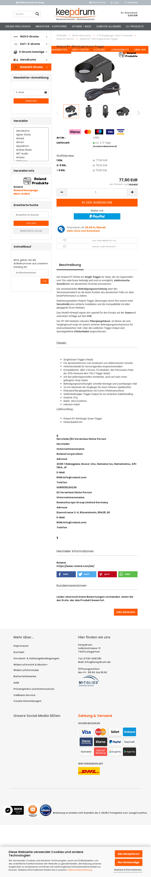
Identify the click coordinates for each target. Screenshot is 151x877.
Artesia (31, 163)
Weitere (13, 26)
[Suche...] (37, 14)
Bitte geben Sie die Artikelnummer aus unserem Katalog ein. (31, 269)
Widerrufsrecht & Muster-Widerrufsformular (30, 673)
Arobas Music (31, 156)
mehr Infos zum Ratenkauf (83, 237)
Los (44, 287)
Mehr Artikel (22, 200)
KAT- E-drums (27, 50)
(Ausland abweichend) (105, 152)
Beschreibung (70, 271)
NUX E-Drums (26, 42)
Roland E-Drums (28, 73)
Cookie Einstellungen (27, 707)
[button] (97, 2)
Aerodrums (25, 65)
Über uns (138, 26)
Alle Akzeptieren (128, 854)
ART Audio (31, 160)
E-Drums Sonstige (29, 58)
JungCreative (137, 819)
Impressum (20, 652)
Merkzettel (131, 2)
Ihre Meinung (125, 618)
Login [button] (115, 2)
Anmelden (31, 106)
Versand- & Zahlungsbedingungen (36, 664)
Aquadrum (31, 152)
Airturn (31, 148)
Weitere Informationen (128, 869)
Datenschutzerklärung (79, 869)
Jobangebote (118, 26)
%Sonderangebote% (51, 26)
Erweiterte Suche (31, 237)
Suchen (28, 26)
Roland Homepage (26, 196)
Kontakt (97, 26)
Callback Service (24, 701)
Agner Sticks (31, 141)
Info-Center (78, 26)
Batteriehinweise (24, 682)
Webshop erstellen (65, 819)
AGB (16, 688)
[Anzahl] (97, 198)
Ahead (31, 144)
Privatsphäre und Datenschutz (33, 695)
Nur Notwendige (128, 862)
